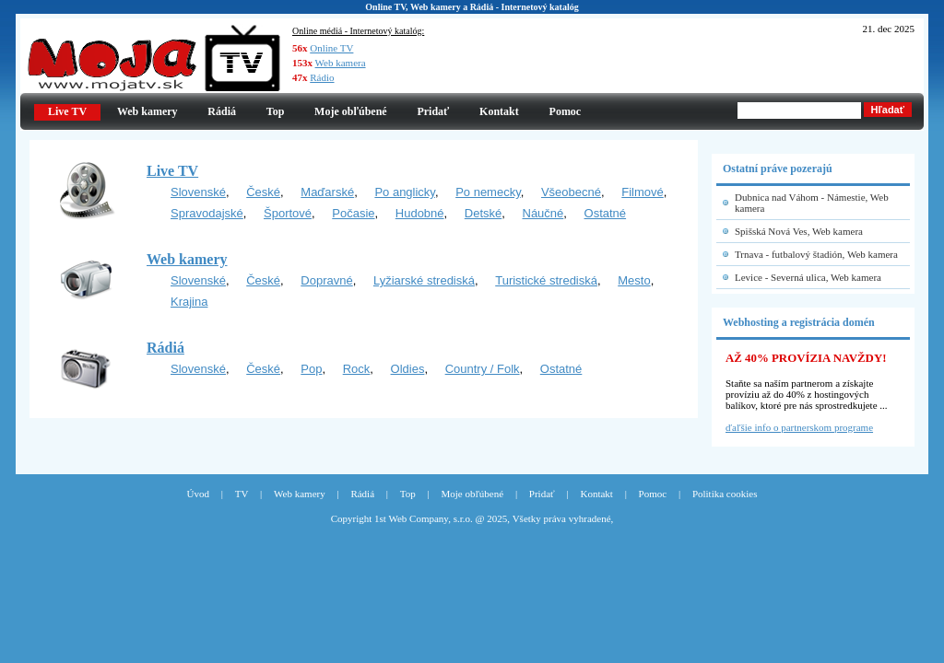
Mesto (634, 280)
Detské (483, 213)
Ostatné (605, 213)
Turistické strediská (546, 280)
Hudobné (419, 213)
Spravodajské (207, 213)
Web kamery (147, 111)
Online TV (331, 47)
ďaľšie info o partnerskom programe (799, 427)
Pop (311, 369)
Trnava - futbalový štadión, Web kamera (816, 254)
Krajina (189, 301)
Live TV (172, 171)
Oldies (408, 369)
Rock (357, 369)
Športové (288, 213)
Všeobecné (571, 192)
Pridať (433, 111)
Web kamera (340, 62)
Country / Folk (482, 369)
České (263, 192)
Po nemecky (488, 192)
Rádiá (221, 111)
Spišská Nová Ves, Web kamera (799, 231)
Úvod (198, 493)
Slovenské (198, 192)
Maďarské (327, 192)
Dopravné (326, 280)
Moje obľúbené (350, 111)
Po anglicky (404, 192)
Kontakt (499, 111)
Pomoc (565, 111)
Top (275, 111)
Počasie (353, 213)
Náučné (543, 213)
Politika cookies (725, 493)
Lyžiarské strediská (424, 280)
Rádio (322, 77)
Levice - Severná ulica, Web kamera (808, 277)
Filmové (642, 192)
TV (242, 493)
